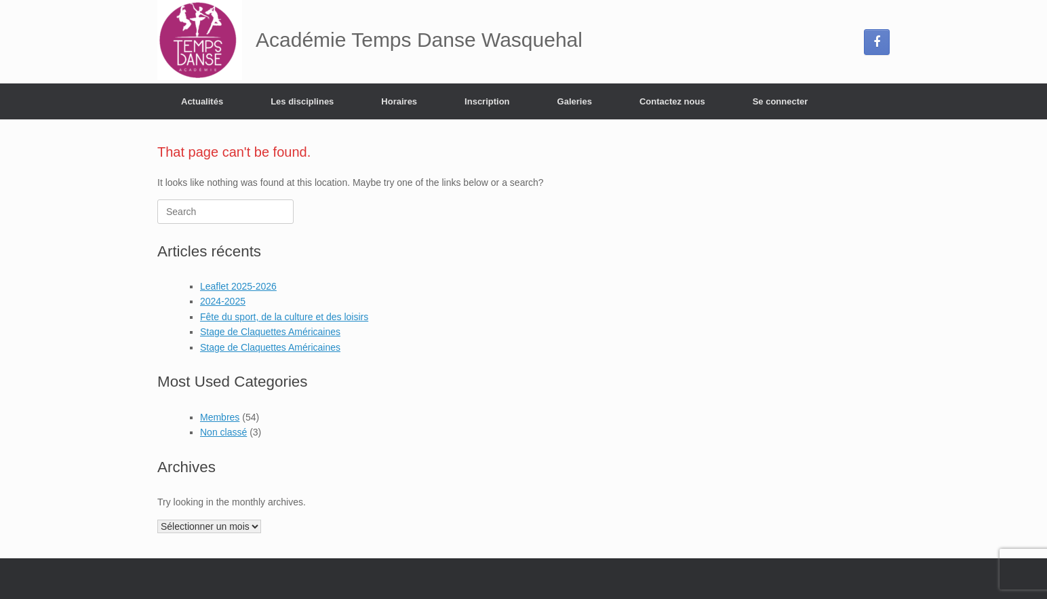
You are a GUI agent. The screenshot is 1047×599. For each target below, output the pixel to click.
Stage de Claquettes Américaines (270, 331)
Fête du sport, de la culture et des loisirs (284, 316)
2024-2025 (222, 301)
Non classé (223, 432)
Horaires (399, 101)
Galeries (574, 101)
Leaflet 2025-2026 (238, 286)
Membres (219, 417)
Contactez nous (672, 101)
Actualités (202, 101)
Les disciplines (302, 101)
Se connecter (780, 101)
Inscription (487, 101)
